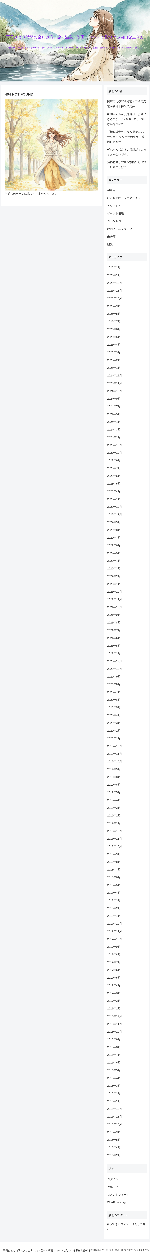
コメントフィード (118, 1194)
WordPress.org (116, 1202)
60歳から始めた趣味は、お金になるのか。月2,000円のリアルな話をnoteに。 (126, 119)
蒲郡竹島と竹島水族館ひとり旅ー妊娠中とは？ (126, 165)
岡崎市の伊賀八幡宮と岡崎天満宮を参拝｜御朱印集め (126, 104)
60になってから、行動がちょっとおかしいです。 (126, 152)
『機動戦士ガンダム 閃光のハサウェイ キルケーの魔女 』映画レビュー (126, 136)
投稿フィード (115, 1186)
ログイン (112, 1179)
